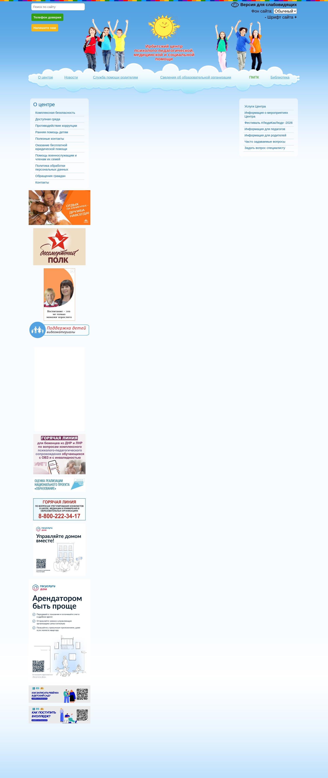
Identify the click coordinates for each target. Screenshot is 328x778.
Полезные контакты (49, 138)
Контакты (42, 182)
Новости (71, 77)
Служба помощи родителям (115, 77)
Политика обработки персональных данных (51, 167)
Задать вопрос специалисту (265, 148)
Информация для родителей (265, 135)
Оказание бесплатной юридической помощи (51, 147)
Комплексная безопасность (55, 112)
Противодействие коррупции (56, 125)
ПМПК (254, 77)
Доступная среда (47, 119)
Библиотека (279, 77)
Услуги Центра (255, 106)
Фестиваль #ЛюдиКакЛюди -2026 (269, 122)
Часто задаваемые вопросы (265, 141)
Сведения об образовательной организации (195, 77)
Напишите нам (44, 28)
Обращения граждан (50, 176)
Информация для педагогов (265, 129)
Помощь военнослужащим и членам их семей (56, 157)
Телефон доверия (47, 17)
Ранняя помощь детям (51, 132)
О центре (45, 77)
